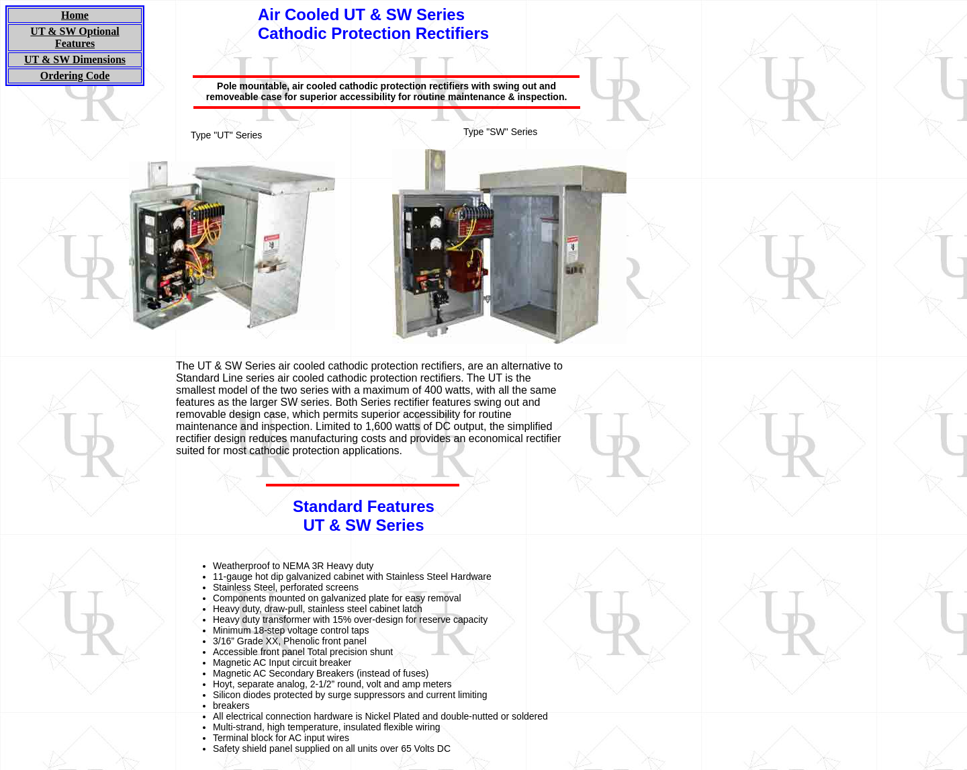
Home (75, 15)
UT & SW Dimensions (75, 59)
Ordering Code (75, 75)
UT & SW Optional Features (74, 37)
